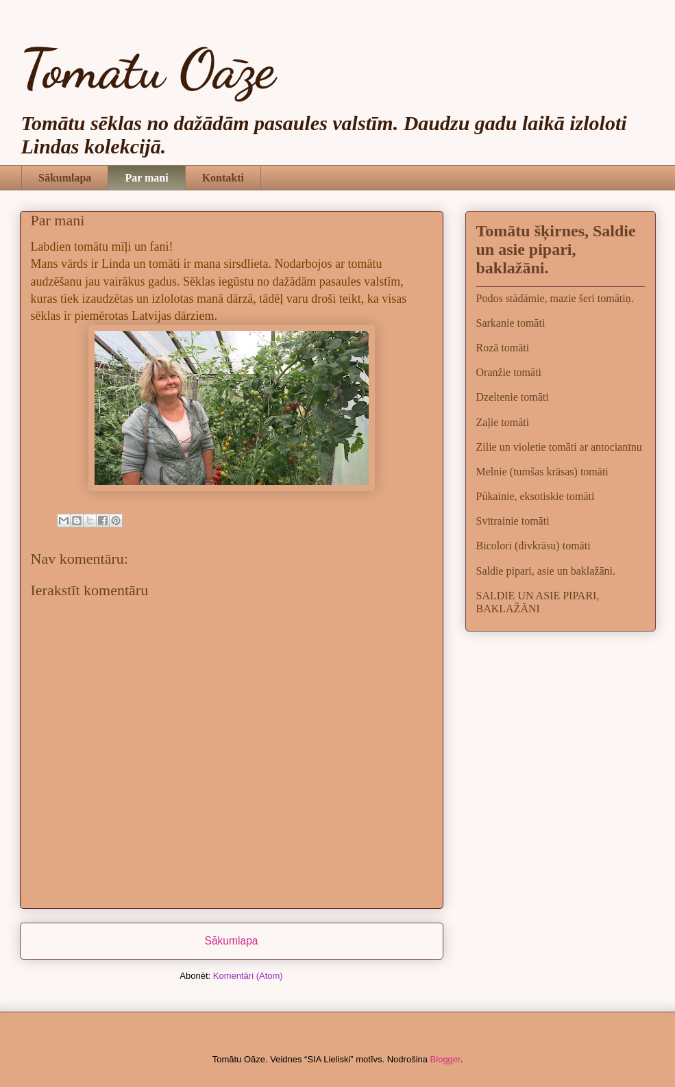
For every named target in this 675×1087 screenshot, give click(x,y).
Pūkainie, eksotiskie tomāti (535, 496)
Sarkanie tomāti (510, 323)
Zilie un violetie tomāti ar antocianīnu (559, 447)
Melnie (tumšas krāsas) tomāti (542, 471)
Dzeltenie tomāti (512, 397)
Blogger (445, 1059)
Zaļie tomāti (503, 422)
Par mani (146, 178)
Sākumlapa (64, 178)
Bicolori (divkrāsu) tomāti (533, 545)
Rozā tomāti (503, 347)
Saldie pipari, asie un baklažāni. (545, 571)
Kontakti (223, 178)
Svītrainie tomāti (513, 521)
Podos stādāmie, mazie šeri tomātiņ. (555, 298)
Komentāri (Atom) (248, 976)
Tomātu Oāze (147, 68)
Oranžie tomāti (509, 372)
